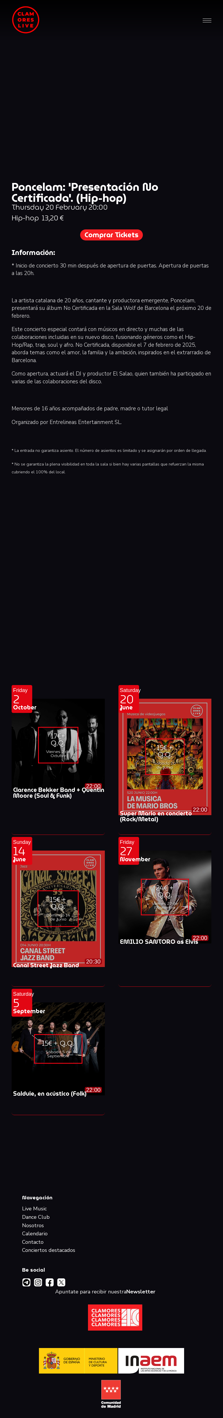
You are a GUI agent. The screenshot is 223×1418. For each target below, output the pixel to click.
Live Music (34, 1209)
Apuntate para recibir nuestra (105, 1292)
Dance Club (36, 1217)
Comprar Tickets (111, 234)
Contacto (33, 1242)
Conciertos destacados (48, 1250)
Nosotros (33, 1226)
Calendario (35, 1234)
